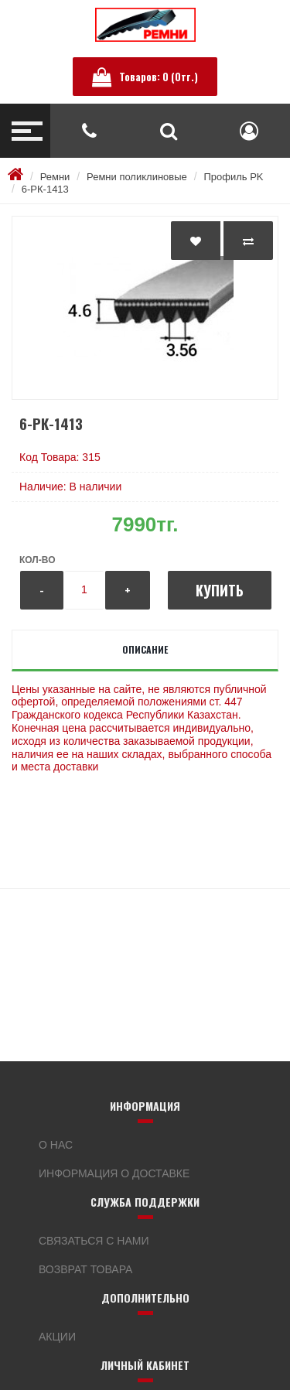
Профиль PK (233, 177)
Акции (57, 1336)
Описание (145, 649)
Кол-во (37, 560)
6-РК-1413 (45, 189)
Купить (220, 590)
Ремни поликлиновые (137, 177)
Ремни (55, 177)
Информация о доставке (114, 1173)
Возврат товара (85, 1269)
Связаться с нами (94, 1241)
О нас (56, 1145)
